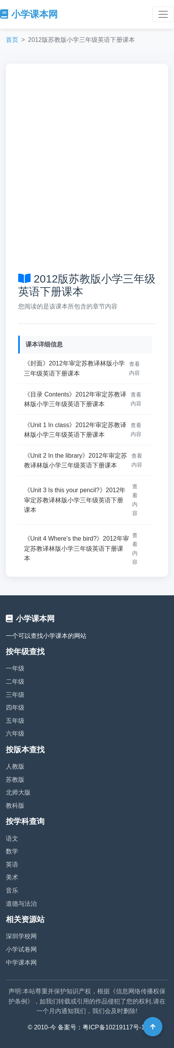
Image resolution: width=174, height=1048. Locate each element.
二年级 (15, 681)
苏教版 (15, 779)
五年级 (15, 720)
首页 (12, 39)
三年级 (15, 694)
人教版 (15, 766)
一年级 (15, 668)
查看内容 (134, 368)
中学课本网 (21, 962)
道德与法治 (21, 903)
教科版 (15, 805)
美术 (12, 877)
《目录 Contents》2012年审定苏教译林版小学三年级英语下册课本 (75, 399)
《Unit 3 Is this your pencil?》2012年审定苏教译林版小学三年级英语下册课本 (75, 500)
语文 (12, 838)
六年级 (15, 733)
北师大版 (18, 792)
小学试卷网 (21, 949)
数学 (12, 851)
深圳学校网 (21, 936)
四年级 (15, 707)
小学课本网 (29, 14)
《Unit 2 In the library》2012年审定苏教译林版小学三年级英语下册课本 (75, 460)
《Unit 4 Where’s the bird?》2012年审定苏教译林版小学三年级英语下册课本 (76, 548)
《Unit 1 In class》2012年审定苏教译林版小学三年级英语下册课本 (75, 430)
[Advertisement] (87, 167)
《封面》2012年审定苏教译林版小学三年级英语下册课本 (74, 368)
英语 (12, 864)
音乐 (12, 890)
